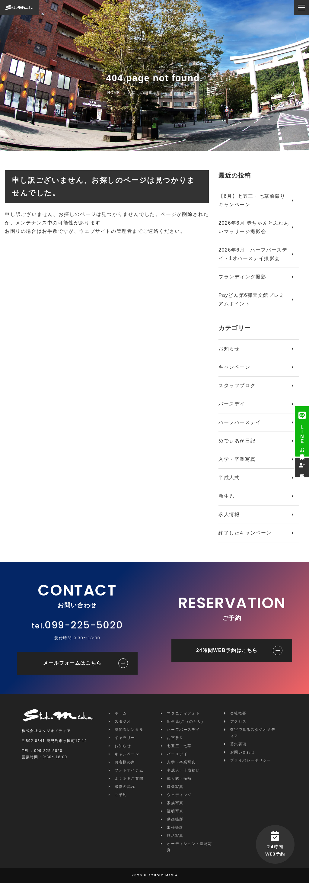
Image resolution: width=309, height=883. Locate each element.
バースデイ (231, 403)
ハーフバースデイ (239, 422)
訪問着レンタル (129, 729)
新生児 (226, 496)
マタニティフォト (183, 713)
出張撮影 (175, 827)
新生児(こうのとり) (185, 721)
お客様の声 (125, 762)
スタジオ (123, 721)
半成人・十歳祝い (183, 770)
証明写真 (175, 811)
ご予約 (121, 795)
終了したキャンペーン (245, 532)
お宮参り (175, 738)
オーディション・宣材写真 (189, 847)
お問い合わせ (242, 752)
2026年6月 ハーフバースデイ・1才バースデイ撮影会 (253, 254)
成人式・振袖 (179, 778)
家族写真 (175, 803)
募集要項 (238, 744)
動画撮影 (175, 819)
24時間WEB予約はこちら (227, 650)
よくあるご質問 (129, 778)
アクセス (238, 721)
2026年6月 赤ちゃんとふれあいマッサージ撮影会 (253, 227)
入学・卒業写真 (237, 459)
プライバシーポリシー (250, 760)
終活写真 (175, 835)
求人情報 (229, 514)
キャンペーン (234, 367)
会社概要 (238, 713)
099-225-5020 (84, 625)
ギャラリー (125, 738)
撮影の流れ (125, 787)
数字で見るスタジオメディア (253, 732)
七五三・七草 (179, 746)
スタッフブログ (237, 385)
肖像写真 (175, 787)
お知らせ (229, 348)
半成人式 (229, 477)
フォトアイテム (129, 770)
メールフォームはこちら (72, 663)
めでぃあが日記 (237, 440)
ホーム (121, 713)
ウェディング (179, 795)
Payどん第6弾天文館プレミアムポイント (251, 299)
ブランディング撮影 (242, 276)
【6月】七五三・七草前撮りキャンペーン (251, 200)
